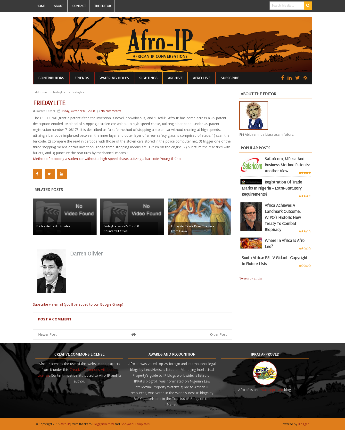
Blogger (303, 424)
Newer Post (47, 334)
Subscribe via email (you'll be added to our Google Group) (78, 304)
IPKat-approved (271, 389)
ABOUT (59, 6)
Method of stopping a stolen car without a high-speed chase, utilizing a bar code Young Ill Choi (107, 158)
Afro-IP (65, 424)
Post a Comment (55, 319)
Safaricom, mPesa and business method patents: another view (287, 165)
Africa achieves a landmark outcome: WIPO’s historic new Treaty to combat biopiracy (283, 217)
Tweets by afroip (250, 278)
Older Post (218, 334)
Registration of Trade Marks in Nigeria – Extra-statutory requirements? (272, 188)
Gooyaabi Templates (135, 424)
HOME (41, 6)
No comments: (111, 111)
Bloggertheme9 (103, 424)
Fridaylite (75, 92)
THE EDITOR (102, 6)
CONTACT (79, 6)
